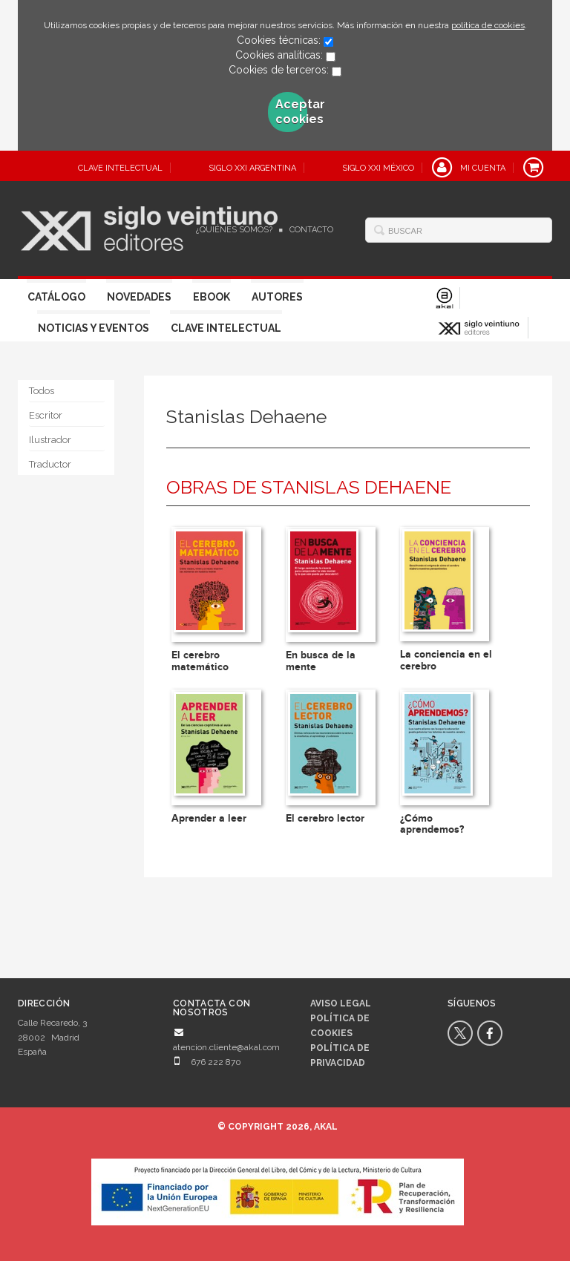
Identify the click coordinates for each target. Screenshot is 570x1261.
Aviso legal (340, 1003)
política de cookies (488, 25)
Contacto (311, 230)
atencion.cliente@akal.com (226, 1047)
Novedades (139, 297)
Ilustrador (50, 439)
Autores (277, 297)
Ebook (211, 297)
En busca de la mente (321, 660)
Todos (41, 390)
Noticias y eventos (93, 328)
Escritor (45, 415)
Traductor (50, 464)
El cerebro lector (325, 818)
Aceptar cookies (291, 111)
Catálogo (56, 297)
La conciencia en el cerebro (446, 660)
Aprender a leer (208, 818)
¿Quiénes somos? (234, 230)
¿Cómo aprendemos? (432, 824)
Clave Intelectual (226, 328)
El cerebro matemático (200, 660)
